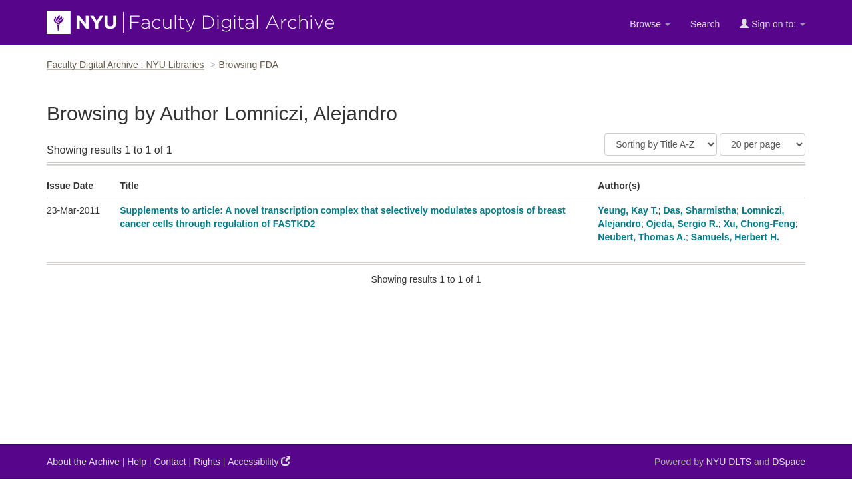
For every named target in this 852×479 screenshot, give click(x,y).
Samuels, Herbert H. (735, 237)
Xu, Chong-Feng (759, 223)
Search (705, 24)
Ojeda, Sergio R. (682, 223)
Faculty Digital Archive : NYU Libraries (125, 64)
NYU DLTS (728, 461)
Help (136, 461)
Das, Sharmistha (699, 210)
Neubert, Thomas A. (642, 237)
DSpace (788, 461)
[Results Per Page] (762, 144)
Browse (650, 24)
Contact (170, 461)
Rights (207, 461)
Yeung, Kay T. (628, 210)
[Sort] (660, 144)
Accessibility (259, 461)
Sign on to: (772, 23)
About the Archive (83, 461)
